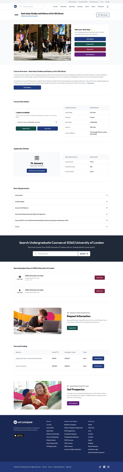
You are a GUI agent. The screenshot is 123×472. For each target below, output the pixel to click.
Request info (90, 44)
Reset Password (93, 446)
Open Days (72, 6)
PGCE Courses (68, 440)
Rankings (80, 6)
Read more (90, 83)
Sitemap (68, 467)
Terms (50, 467)
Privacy (44, 467)
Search (84, 254)
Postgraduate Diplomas (71, 437)
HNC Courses (68, 443)
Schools (90, 434)
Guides (93, 6)
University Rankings (52, 437)
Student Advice (51, 440)
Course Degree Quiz (83, 1)
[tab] (16, 42)
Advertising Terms (59, 467)
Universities (63, 6)
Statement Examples (52, 434)
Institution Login (93, 449)
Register (107, 1)
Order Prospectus (72, 1)
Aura (89, 431)
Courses (55, 6)
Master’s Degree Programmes (73, 428)
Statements (101, 6)
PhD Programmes (69, 431)
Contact (90, 437)
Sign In (102, 1)
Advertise (91, 428)
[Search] (31, 6)
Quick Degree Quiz (52, 443)
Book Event (90, 49)
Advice (87, 6)
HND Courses (68, 446)
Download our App (94, 1)
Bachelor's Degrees (70, 425)
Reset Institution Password (96, 452)
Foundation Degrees (70, 434)
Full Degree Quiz (51, 446)
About (90, 425)
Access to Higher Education (72, 449)
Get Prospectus (90, 54)
